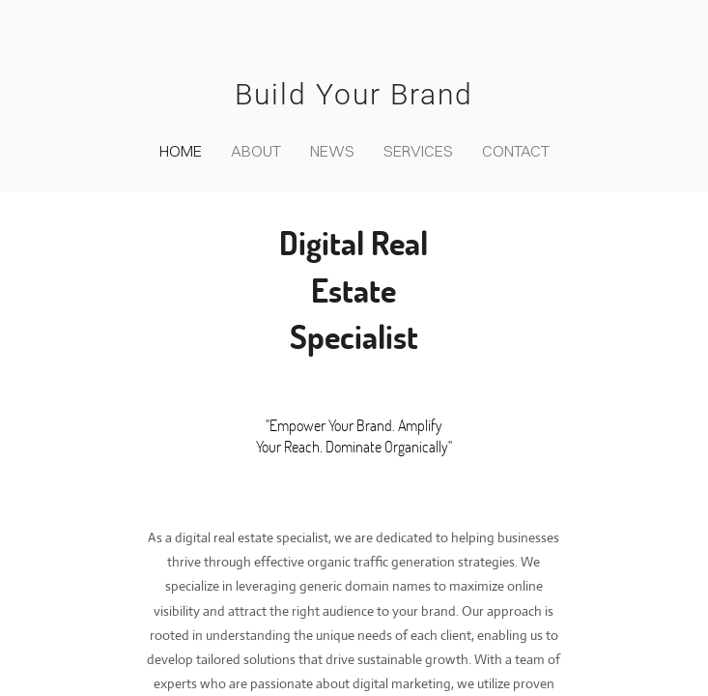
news (332, 150)
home (180, 150)
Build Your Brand (354, 94)
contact (516, 150)
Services (418, 150)
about (256, 150)
